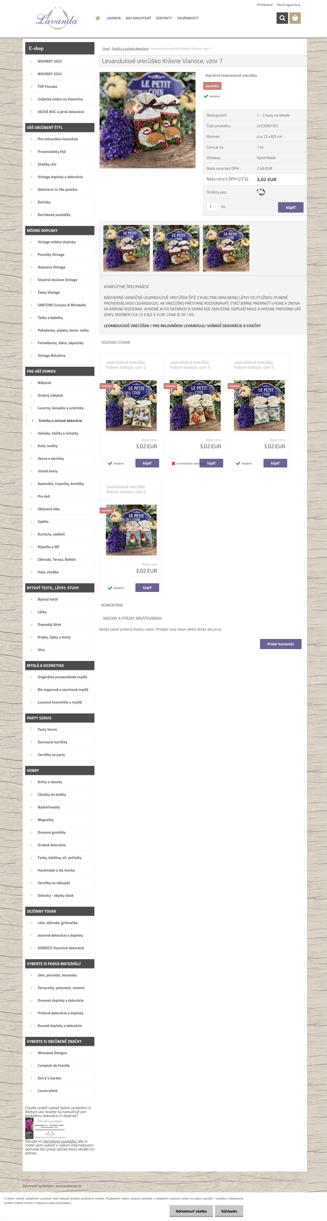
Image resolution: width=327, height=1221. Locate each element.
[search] (282, 18)
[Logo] (57, 18)
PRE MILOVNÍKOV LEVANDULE (178, 326)
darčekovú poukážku (60, 1141)
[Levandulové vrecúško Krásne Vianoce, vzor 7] (148, 74)
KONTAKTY (164, 18)
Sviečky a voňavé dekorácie (130, 48)
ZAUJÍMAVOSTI (187, 18)
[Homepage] (97, 18)
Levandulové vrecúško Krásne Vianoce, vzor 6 (126, 489)
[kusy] (213, 206)
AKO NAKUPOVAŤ (138, 18)
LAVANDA (114, 18)
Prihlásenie (265, 4)
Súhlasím (229, 1211)
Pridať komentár (280, 644)
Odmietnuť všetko (191, 1211)
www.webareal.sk (68, 1185)
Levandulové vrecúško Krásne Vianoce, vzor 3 (190, 365)
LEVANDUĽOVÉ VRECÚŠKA (126, 326)
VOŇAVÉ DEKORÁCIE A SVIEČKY (234, 326)
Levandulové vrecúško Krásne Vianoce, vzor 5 (254, 365)
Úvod (106, 48)
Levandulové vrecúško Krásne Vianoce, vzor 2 (126, 365)
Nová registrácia (288, 4)
